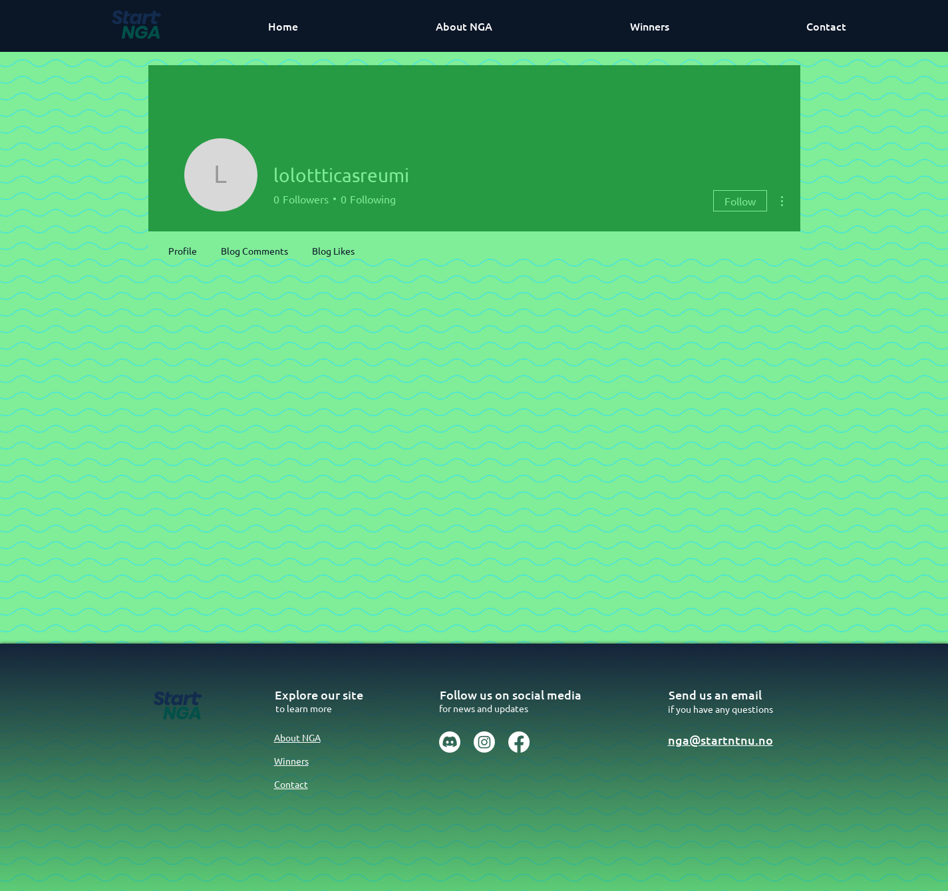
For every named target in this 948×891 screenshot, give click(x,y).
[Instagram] (484, 742)
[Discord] (449, 742)
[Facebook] (519, 742)
